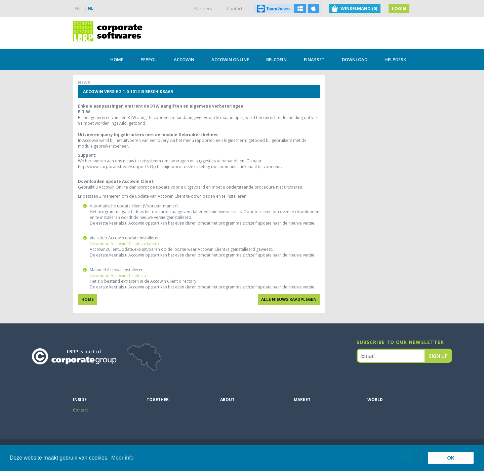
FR (77, 8)
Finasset (314, 59)
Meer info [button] (122, 458)
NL (90, 8)
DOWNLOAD (354, 59)
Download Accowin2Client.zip (118, 275)
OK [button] (450, 458)
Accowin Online (230, 59)
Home (116, 59)
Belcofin (276, 59)
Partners (203, 8)
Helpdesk (395, 59)
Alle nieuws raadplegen (289, 299)
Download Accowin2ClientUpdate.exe (126, 243)
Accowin (184, 59)
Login (399, 8)
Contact (234, 8)
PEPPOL (148, 59)
